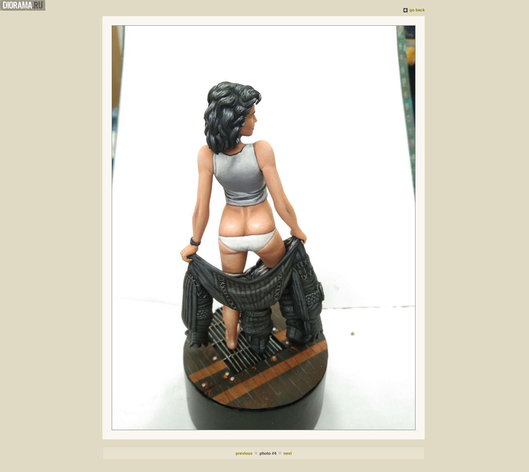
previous (245, 453)
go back (417, 10)
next (287, 453)
